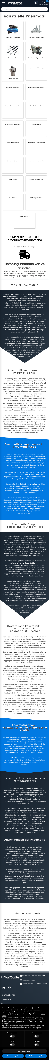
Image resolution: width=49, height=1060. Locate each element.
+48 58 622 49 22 (36, 3)
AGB (2, 1004)
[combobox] (24, 9)
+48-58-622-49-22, (29, 983)
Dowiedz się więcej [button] (24, 1051)
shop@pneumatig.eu (29, 980)
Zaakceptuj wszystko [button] (36, 1056)
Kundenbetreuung (6, 999)
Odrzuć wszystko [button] (13, 1056)
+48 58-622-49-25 (41, 983)
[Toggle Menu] (2, 2)
